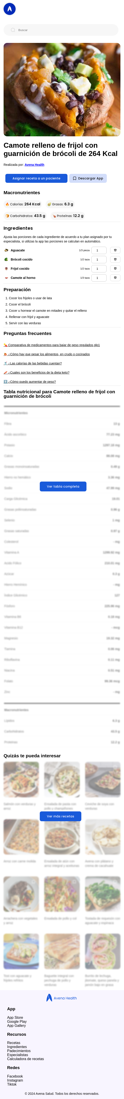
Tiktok (12, 1084)
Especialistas (17, 1055)
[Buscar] (64, 30)
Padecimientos (19, 1051)
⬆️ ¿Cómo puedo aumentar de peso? (30, 381)
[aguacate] (99, 250)
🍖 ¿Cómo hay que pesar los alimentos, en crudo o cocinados (47, 354)
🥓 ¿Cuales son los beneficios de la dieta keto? (36, 372)
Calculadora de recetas (25, 1059)
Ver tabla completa (63, 486)
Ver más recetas (60, 816)
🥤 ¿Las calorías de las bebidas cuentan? (33, 363)
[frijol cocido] (99, 268)
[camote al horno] (99, 278)
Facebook (15, 1076)
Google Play (17, 1021)
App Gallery (16, 1025)
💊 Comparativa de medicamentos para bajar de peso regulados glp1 (52, 345)
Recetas (13, 1043)
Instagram (15, 1080)
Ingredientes (17, 1047)
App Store (15, 1017)
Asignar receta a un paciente (36, 178)
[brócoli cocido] (99, 259)
